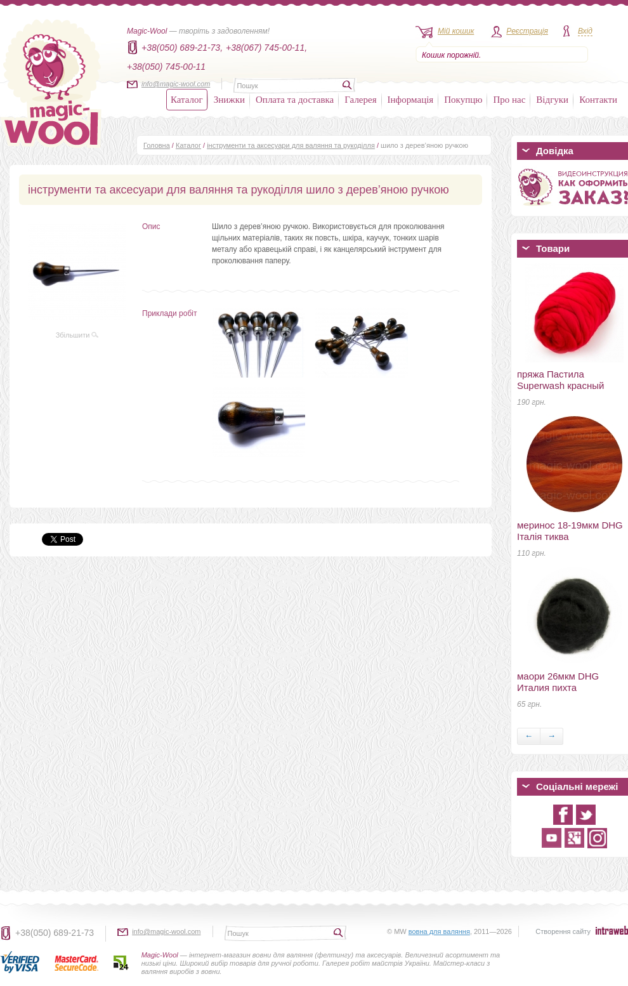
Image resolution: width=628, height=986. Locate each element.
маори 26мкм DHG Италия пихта (558, 682)
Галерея (360, 100)
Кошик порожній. (451, 55)
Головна (156, 145)
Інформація (411, 100)
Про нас (509, 100)
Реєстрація (527, 31)
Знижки (229, 100)
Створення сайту (563, 931)
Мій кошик (456, 31)
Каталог (187, 100)
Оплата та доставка (295, 100)
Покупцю (463, 100)
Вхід (585, 31)
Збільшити (77, 335)
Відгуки (552, 100)
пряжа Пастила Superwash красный (560, 380)
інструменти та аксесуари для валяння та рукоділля (291, 145)
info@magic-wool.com (175, 84)
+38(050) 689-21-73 (54, 933)
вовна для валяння (439, 931)
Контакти (598, 100)
